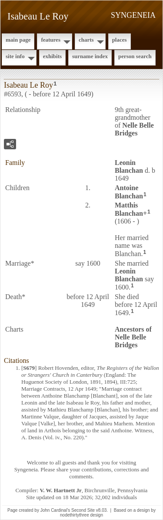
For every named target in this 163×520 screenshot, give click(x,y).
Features (50, 39)
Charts (86, 39)
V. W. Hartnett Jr (61, 490)
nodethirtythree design (81, 515)
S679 (29, 368)
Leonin (129, 166)
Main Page (18, 39)
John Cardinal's (55, 510)
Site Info (15, 56)
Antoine (129, 192)
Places (119, 39)
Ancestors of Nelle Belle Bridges (133, 337)
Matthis (129, 209)
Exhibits (52, 56)
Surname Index (90, 56)
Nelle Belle (134, 129)
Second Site (83, 510)
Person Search (135, 56)
